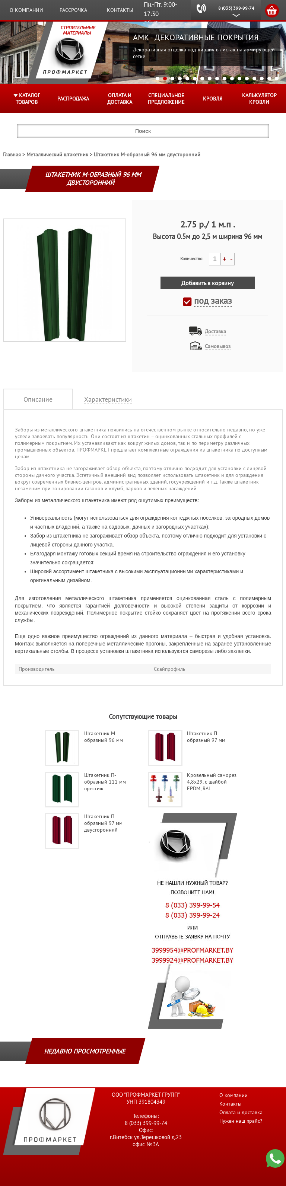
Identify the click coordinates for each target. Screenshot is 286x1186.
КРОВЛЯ (212, 98)
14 (254, 78)
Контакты (120, 10)
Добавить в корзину (207, 283)
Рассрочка (73, 10)
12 (239, 78)
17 (277, 78)
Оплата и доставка (119, 98)
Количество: (191, 258)
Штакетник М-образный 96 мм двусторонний (147, 154)
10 (224, 78)
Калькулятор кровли (259, 98)
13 (247, 78)
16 (269, 78)
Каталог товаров (28, 98)
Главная (12, 154)
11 (232, 78)
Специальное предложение (166, 98)
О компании (26, 10)
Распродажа (73, 98)
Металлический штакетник (57, 154)
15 (262, 78)
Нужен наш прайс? (240, 1121)
